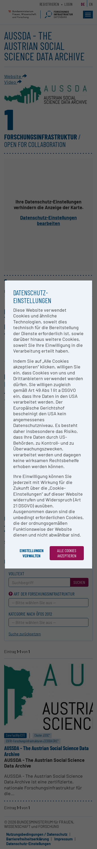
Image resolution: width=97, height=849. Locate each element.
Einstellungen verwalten (31, 553)
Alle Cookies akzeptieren (66, 553)
